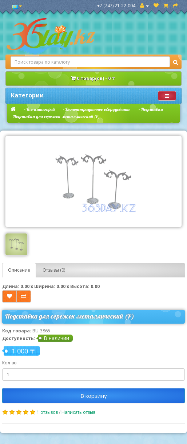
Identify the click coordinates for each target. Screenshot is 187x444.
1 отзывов (47, 412)
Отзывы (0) (54, 270)
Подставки (152, 109)
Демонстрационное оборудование (97, 109)
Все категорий (41, 109)
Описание (19, 270)
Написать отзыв (78, 412)
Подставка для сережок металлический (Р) (56, 116)
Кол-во (9, 363)
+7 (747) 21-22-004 (116, 6)
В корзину (93, 395)
